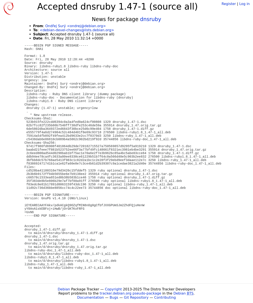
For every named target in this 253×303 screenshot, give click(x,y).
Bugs (114, 297)
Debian (64, 289)
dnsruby (150, 19)
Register (229, 4)
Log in (244, 4)
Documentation (90, 297)
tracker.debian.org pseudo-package (130, 293)
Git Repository (136, 297)
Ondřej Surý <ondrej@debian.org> (75, 26)
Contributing (165, 297)
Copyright (113, 289)
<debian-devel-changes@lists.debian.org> (77, 30)
